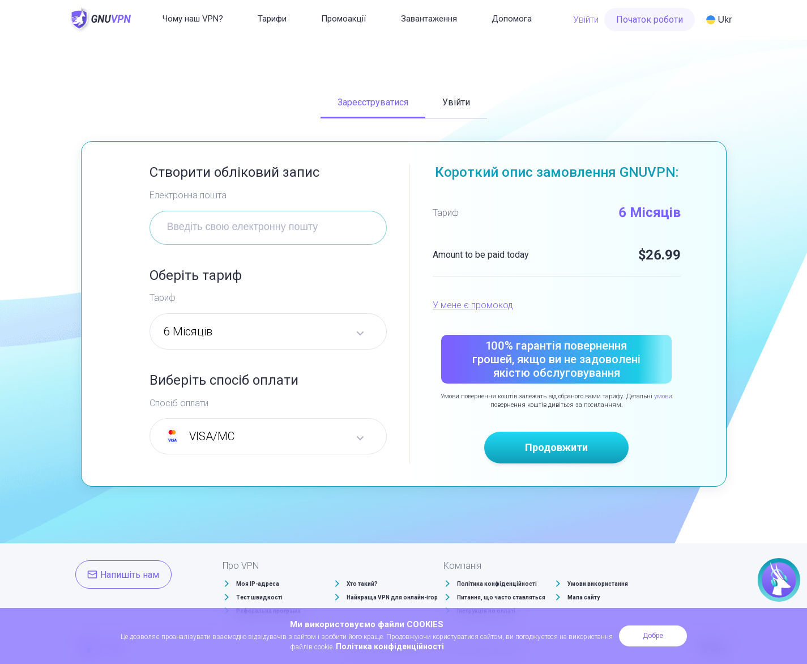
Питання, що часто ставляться (501, 597)
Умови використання (597, 584)
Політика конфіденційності (497, 584)
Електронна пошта (188, 195)
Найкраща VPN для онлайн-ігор (392, 597)
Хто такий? (362, 584)
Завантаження (429, 19)
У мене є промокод (473, 305)
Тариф (163, 297)
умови (663, 396)
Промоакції (343, 19)
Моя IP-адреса (257, 584)
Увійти (586, 19)
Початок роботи (649, 19)
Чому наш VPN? (193, 19)
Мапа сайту (583, 597)
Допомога (512, 19)
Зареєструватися (373, 102)
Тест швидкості (259, 597)
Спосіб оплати (179, 403)
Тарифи (272, 19)
